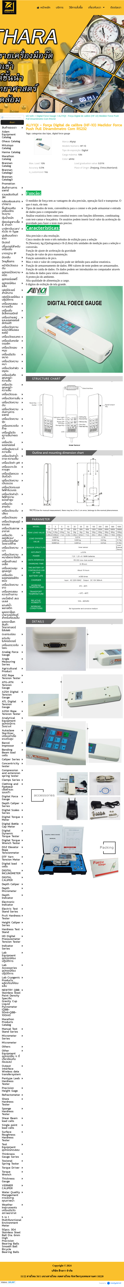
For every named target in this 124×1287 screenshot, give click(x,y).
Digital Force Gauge (46, 116)
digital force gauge (61, 133)
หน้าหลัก (30, 116)
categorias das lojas (41, 133)
